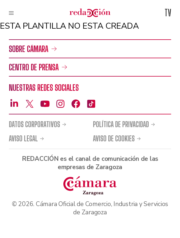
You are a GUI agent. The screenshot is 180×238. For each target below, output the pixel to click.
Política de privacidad (121, 124)
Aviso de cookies (114, 139)
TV (168, 12)
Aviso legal (23, 139)
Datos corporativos (34, 124)
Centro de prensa (34, 67)
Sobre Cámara (28, 49)
